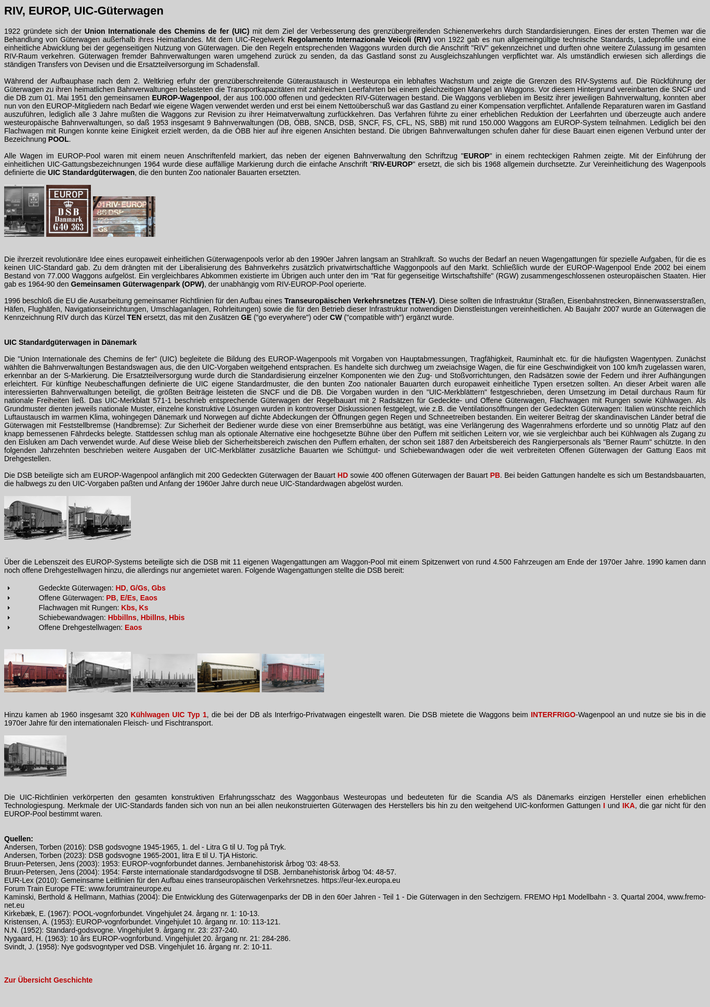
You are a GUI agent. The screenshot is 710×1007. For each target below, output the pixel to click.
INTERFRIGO (553, 714)
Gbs (159, 588)
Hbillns (153, 617)
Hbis (176, 617)
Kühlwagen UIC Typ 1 (169, 714)
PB (495, 475)
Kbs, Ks (134, 607)
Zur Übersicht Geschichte (48, 980)
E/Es (128, 598)
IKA (628, 805)
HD (343, 475)
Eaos (148, 598)
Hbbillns (122, 617)
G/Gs (138, 588)
